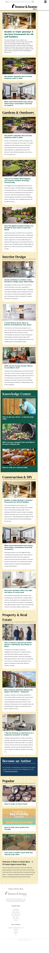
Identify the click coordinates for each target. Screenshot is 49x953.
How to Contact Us (35, 927)
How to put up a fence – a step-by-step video (20, 431)
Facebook (13, 941)
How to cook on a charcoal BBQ (14, 490)
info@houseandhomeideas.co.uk (13, 940)
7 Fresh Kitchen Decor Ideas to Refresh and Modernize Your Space (21, 336)
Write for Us (35, 929)
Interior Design (14, 263)
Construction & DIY (17, 500)
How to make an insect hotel (15, 827)
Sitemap (35, 932)
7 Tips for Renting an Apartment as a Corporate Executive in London (23, 758)
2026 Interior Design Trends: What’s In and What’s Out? (24, 380)
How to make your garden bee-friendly (20, 855)
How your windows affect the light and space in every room (23, 619)
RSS (13, 946)
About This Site (35, 924)
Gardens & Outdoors (18, 120)
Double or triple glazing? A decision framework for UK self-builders (23, 38)
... (26, 163)
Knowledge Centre (16, 402)
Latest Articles (35, 923)
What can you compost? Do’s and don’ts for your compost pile (22, 461)
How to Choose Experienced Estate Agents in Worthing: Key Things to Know (22, 670)
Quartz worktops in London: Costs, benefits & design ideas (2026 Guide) (22, 292)
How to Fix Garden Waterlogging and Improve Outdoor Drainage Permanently (22, 194)
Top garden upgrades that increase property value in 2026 (24, 82)
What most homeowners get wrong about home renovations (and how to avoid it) (23, 112)
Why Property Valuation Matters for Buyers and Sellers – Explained (23, 714)
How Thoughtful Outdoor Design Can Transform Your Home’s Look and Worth (23, 240)
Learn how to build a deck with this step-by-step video (23, 885)
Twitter (13, 943)
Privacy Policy (35, 931)
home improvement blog (14, 928)
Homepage (35, 921)
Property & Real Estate (19, 640)
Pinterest (13, 944)
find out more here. (33, 789)
